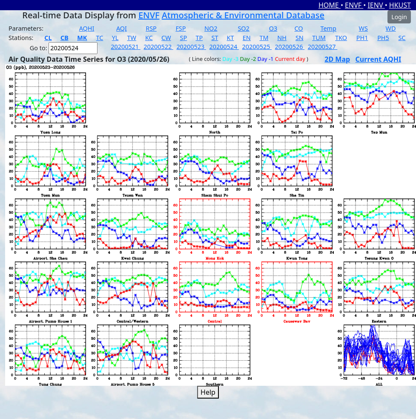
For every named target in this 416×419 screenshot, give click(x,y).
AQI (121, 28)
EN (247, 38)
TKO (341, 38)
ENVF (354, 5)
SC (401, 38)
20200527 (323, 47)
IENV (375, 5)
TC (99, 38)
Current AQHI (379, 59)
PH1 (362, 38)
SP (183, 38)
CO (299, 28)
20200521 (126, 47)
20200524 (224, 47)
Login (399, 17)
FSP (180, 28)
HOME (329, 5)
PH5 (383, 38)
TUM (319, 38)
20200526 (290, 47)
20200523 (191, 47)
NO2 (210, 28)
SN (300, 38)
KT (230, 38)
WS (363, 28)
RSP (151, 28)
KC (149, 38)
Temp (328, 28)
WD (391, 28)
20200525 (257, 47)
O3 (273, 28)
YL (115, 38)
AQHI (87, 28)
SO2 (243, 28)
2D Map (337, 59)
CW (166, 38)
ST (214, 38)
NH (282, 38)
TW (131, 38)
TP (199, 38)
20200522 (158, 47)
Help (208, 392)
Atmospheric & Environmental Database (243, 15)
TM (263, 38)
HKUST (400, 5)
